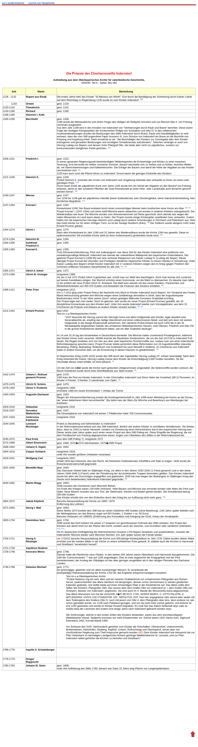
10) (87, 557)
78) (157, 349)
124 (62, 528)
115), (59, 528)
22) (113, 361)
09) (126, 479)
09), (138, 307)
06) (141, 307)
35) (119, 380)
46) (135, 370)
